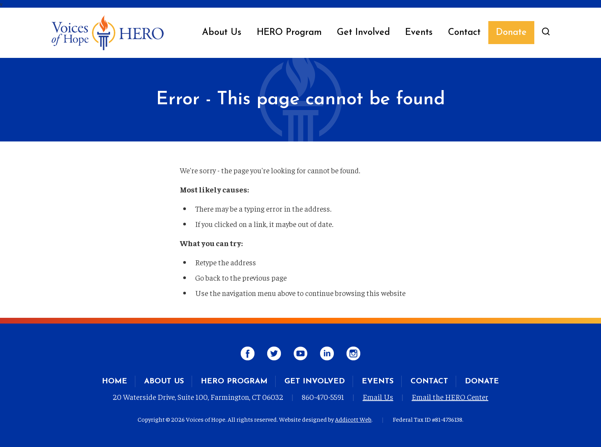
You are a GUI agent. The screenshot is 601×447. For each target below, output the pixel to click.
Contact (464, 32)
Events (419, 32)
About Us (221, 32)
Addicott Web (353, 419)
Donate (511, 32)
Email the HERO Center (450, 396)
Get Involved (363, 32)
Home (114, 381)
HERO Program (289, 32)
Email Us (378, 396)
